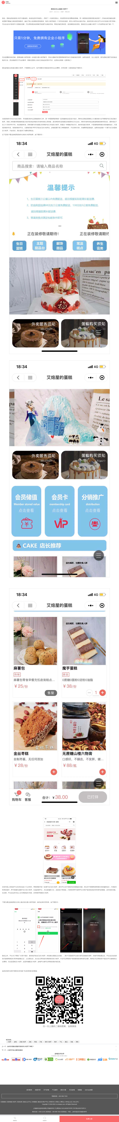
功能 (71, 1042)
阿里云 (58, 1102)
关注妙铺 (72, 1090)
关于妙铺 (46, 1090)
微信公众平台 (27, 1102)
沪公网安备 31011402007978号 (63, 1108)
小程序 (9, 1042)
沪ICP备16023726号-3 (79, 1108)
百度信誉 (19, 1102)
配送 (66, 1042)
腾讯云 (63, 1102)
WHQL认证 (69, 1102)
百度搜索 (3, 1102)
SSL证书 (75, 1102)
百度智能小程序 (11, 1102)
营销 (77, 1042)
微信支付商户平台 (43, 1102)
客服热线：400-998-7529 (59, 1096)
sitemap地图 (89, 1090)
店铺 (30, 1042)
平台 (61, 1042)
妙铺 (15, 1042)
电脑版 (80, 1090)
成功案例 (29, 1090)
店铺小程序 (22, 1042)
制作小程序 (48, 1042)
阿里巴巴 (52, 1102)
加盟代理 (38, 1090)
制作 (55, 1042)
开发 (41, 1042)
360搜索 (34, 1102)
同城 (35, 1042)
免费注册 (89, 1119)
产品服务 (55, 1090)
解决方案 (63, 1090)
